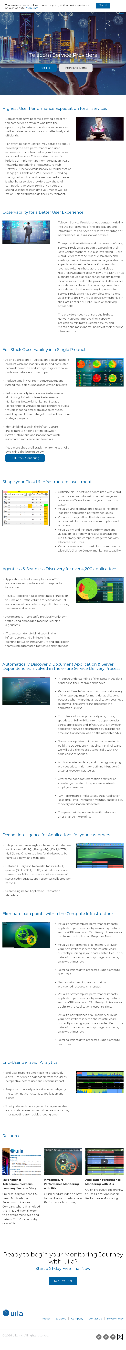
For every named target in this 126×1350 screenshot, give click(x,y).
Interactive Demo (75, 67)
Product (45, 1318)
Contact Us (95, 1318)
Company (77, 1318)
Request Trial (63, 1281)
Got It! (103, 5)
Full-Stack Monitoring (25, 458)
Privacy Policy (115, 1318)
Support (61, 1318)
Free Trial (45, 67)
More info (32, 8)
